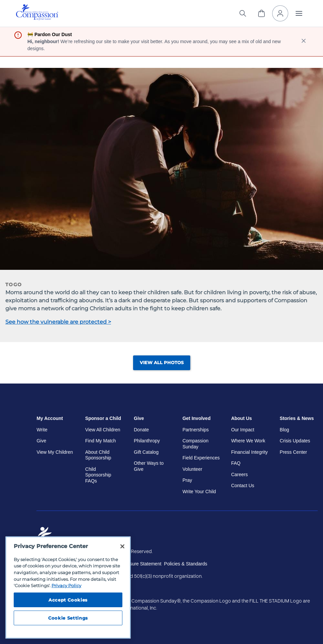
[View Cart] (261, 13)
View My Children (54, 452)
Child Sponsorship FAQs (98, 475)
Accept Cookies (68, 600)
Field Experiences (201, 457)
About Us (241, 418)
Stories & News (297, 418)
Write (41, 429)
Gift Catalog (146, 452)
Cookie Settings (68, 618)
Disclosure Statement (139, 563)
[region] (68, 587)
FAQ (235, 463)
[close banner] (303, 41)
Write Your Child (199, 491)
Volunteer (192, 469)
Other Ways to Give (149, 466)
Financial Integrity (249, 452)
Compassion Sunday (196, 443)
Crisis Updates (295, 440)
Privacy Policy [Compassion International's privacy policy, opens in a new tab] (66, 585)
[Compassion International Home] (37, 18)
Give (41, 440)
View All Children (102, 429)
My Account (49, 418)
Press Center (293, 452)
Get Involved (197, 418)
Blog (284, 429)
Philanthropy (147, 440)
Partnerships (196, 429)
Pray (187, 480)
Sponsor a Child (103, 418)
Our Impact (242, 429)
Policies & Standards (185, 563)
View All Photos (162, 362)
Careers (239, 474)
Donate (141, 429)
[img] (37, 12)
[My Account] (280, 13)
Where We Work (248, 440)
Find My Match (100, 440)
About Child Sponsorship (98, 455)
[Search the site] (243, 13)
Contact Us (242, 485)
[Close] (122, 546)
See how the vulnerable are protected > (58, 322)
